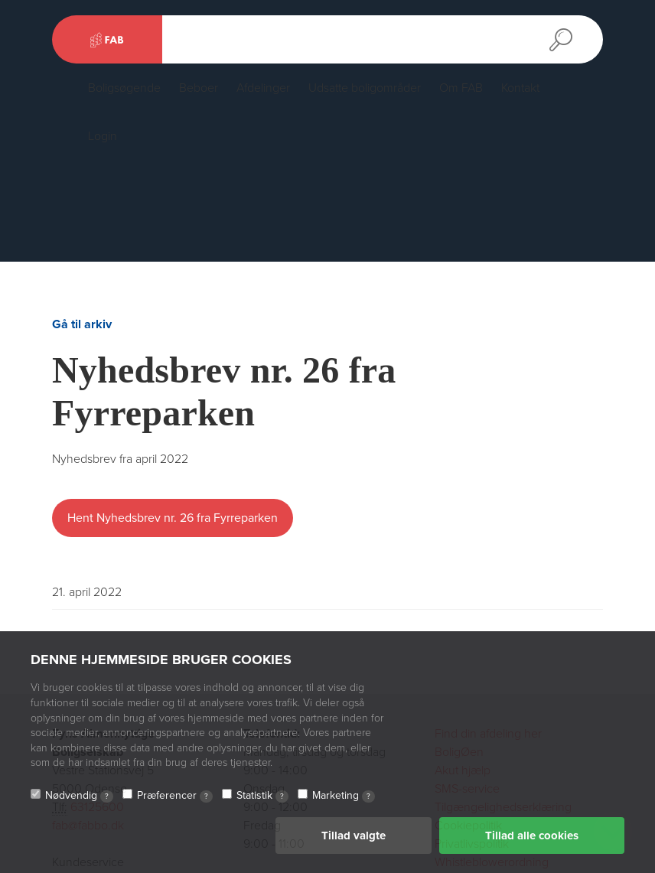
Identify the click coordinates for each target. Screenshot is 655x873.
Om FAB (461, 88)
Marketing (343, 796)
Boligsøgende (124, 88)
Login (102, 136)
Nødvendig (79, 796)
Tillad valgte (353, 835)
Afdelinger (263, 88)
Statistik (262, 796)
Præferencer (175, 796)
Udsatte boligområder (364, 88)
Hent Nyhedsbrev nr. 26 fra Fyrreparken (172, 518)
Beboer (198, 88)
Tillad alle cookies (531, 835)
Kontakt (520, 88)
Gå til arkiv (82, 324)
